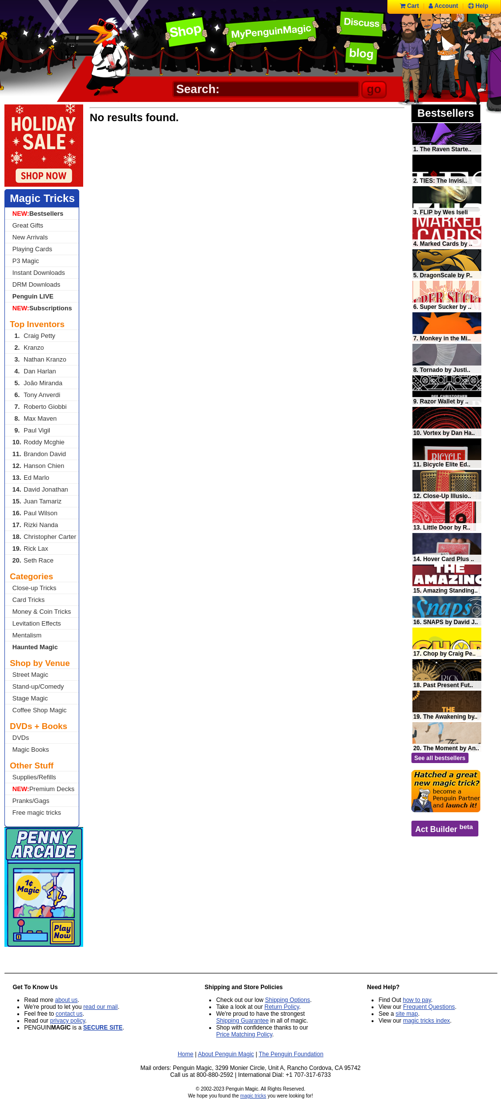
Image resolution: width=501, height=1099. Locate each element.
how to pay (417, 1000)
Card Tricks (28, 599)
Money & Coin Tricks (41, 611)
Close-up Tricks (34, 588)
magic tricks (253, 1096)
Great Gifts (27, 225)
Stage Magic (30, 698)
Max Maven (34, 418)
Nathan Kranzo (39, 359)
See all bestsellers (440, 758)
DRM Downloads (36, 284)
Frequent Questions (429, 1006)
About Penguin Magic (226, 1054)
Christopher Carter (44, 536)
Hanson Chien (38, 465)
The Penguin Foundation (291, 1054)
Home (185, 1054)
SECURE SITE (103, 1027)
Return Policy (281, 1006)
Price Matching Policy (244, 1034)
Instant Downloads (38, 272)
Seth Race (33, 560)
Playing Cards (32, 249)
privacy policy (67, 1020)
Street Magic (30, 674)
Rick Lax (30, 548)
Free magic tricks (36, 812)
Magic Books (30, 749)
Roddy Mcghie (38, 442)
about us (66, 1000)
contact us (69, 1013)
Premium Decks (43, 789)
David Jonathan (40, 489)
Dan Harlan (34, 371)
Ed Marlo (30, 477)
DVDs (20, 737)
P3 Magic (25, 261)
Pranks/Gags (30, 800)
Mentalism (26, 635)
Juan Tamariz (37, 501)
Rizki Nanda (35, 525)
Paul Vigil (31, 430)
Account (443, 5)
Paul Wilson (35, 513)
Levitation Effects (36, 623)
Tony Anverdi (36, 395)
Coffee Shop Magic (39, 710)
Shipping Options (287, 1000)
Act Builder (444, 828)
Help (478, 5)
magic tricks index (426, 1020)
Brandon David (39, 454)
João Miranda (37, 383)
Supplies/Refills (34, 777)
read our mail (100, 1006)
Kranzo (28, 347)
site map (407, 1013)
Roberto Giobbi (39, 406)
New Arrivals (30, 237)
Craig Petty (33, 335)
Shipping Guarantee (242, 1020)
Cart (409, 5)
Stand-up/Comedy (38, 686)
